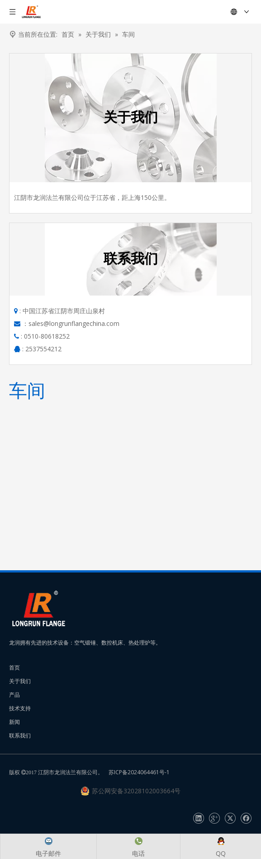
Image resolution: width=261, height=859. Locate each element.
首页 (14, 667)
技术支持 (20, 708)
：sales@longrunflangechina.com (70, 323)
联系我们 (20, 735)
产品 (14, 695)
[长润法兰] (38, 608)
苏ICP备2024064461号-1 (139, 772)
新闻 (14, 722)
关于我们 (20, 681)
